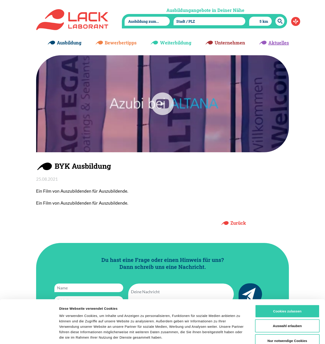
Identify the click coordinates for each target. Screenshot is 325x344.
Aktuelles (278, 43)
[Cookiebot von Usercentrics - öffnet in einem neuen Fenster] (29, 335)
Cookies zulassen (287, 285)
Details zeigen (240, 335)
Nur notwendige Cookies (287, 314)
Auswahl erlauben (287, 300)
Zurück (238, 223)
